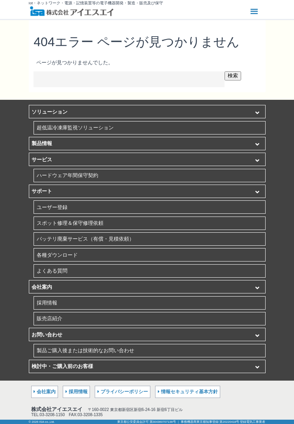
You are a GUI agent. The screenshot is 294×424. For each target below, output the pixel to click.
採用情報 (47, 303)
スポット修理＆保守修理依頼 (70, 223)
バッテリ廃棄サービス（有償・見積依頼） (85, 239)
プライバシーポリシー (124, 391)
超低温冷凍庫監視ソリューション (75, 128)
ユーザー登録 (52, 207)
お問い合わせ (47, 335)
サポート (42, 191)
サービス (42, 160)
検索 (233, 75)
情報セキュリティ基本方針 (189, 391)
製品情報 (42, 143)
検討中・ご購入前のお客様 (62, 366)
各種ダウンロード (57, 255)
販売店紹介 (49, 318)
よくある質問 (52, 271)
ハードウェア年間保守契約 (67, 175)
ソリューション (49, 112)
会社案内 (42, 287)
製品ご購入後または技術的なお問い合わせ (85, 350)
